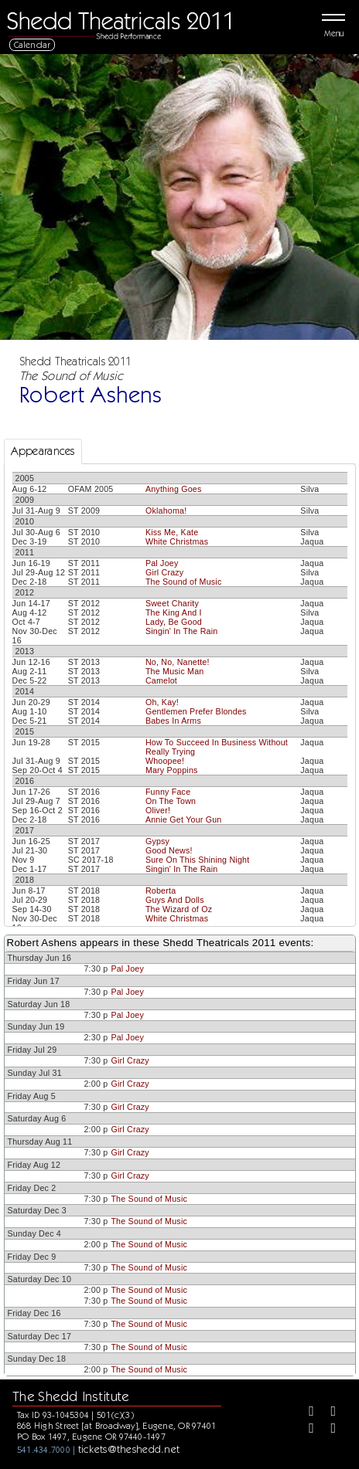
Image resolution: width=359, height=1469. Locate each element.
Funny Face (167, 791)
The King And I (173, 612)
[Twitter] (327, 1412)
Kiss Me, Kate (172, 532)
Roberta (160, 890)
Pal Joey (162, 563)
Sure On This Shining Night (197, 859)
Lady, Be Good (173, 621)
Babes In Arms (173, 720)
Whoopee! (164, 760)
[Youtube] (327, 1429)
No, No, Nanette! (177, 662)
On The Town (170, 801)
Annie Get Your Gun (183, 819)
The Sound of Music (183, 581)
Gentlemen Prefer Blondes (196, 711)
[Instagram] (305, 1429)
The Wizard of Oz (178, 909)
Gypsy (157, 841)
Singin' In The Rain (181, 631)
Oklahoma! (165, 510)
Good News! (169, 850)
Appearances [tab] (43, 451)
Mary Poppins (171, 770)
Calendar (32, 44)
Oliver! (157, 810)
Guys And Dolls (174, 899)
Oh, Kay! (162, 702)
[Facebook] (305, 1412)
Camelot (161, 680)
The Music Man (174, 671)
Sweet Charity (172, 603)
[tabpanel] (180, 831)
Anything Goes (173, 489)
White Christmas (176, 541)
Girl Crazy (164, 572)
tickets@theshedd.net (129, 1449)
